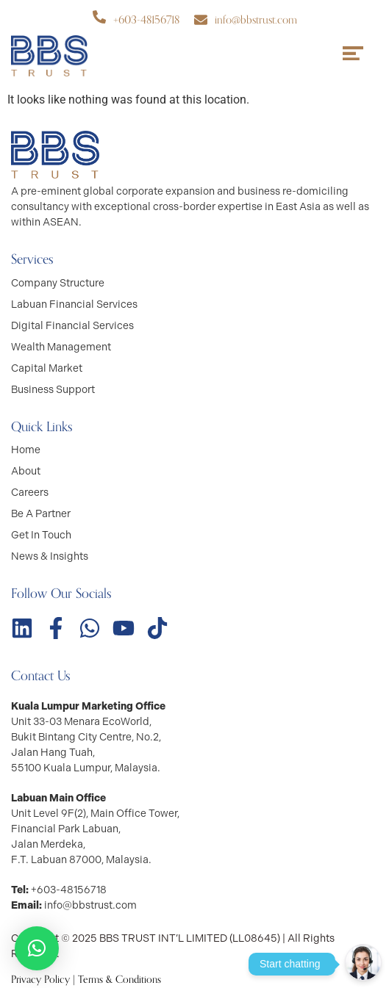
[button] (37, 948)
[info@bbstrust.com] (200, 19)
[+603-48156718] (99, 17)
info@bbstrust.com (256, 20)
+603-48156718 (146, 20)
